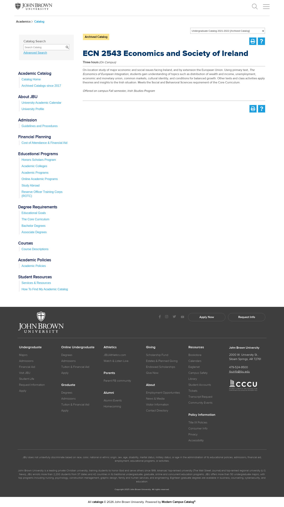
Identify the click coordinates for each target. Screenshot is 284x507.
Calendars (194, 360)
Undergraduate (30, 347)
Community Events (200, 402)
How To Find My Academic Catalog (45, 289)
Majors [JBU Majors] (23, 354)
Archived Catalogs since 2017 (41, 85)
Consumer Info (197, 428)
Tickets (192, 390)
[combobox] (227, 31)
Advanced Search (35, 52)
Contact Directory (157, 410)
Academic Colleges (34, 166)
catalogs (97, 502)
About (150, 385)
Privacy (193, 434)
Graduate (68, 385)
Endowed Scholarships (160, 366)
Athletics (110, 347)
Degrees (66, 354)
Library (192, 378)
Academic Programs (35, 172)
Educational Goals (34, 213)
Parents (109, 373)
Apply (22, 390)
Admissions (68, 360)
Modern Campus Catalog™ (178, 502)
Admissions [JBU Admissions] (26, 360)
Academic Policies (34, 265)
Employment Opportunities (163, 392)
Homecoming (112, 406)
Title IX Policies (197, 422)
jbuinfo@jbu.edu (239, 371)
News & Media (155, 398)
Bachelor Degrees (34, 225)
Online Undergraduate (77, 347)
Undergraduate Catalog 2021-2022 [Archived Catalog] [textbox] (221, 30)
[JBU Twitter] (174, 317)
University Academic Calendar (41, 102)
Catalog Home (31, 79)
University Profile (33, 109)
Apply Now (206, 317)
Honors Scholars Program (39, 159)
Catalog (39, 22)
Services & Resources (36, 282)
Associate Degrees (34, 232)
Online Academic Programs (40, 179)
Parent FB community (117, 380)
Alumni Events (113, 400)
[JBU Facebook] (160, 317)
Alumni (109, 393)
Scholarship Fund (157, 354)
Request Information (32, 384)
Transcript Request (200, 396)
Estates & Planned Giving (162, 360)
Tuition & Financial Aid (75, 366)
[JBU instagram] (166, 317)
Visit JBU (24, 372)
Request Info (246, 317)
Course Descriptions (35, 249)
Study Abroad (31, 185)
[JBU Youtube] (182, 317)
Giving (150, 347)
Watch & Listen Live (116, 360)
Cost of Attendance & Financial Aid (44, 142)
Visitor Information (157, 404)
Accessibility (196, 440)
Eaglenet (194, 366)
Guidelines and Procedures (40, 126)
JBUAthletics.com (115, 354)
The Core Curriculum (35, 219)
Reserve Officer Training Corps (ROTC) (42, 194)
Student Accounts (199, 384)
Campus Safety (198, 372)
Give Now (152, 372)
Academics (24, 22)
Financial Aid (27, 366)
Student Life (26, 378)
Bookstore (194, 354)
